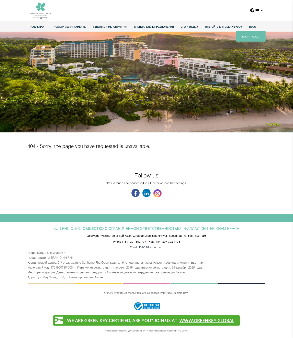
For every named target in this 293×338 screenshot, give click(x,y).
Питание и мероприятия (110, 26)
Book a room (250, 36)
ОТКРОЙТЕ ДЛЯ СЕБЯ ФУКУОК (223, 26)
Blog (252, 26)
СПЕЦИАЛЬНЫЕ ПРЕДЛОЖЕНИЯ (154, 26)
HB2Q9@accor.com (150, 247)
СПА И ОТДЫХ (189, 26)
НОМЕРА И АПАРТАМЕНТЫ (70, 26)
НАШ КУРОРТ (39, 26)
